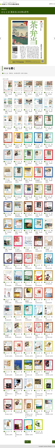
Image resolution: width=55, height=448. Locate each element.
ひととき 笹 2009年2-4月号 (39, 432)
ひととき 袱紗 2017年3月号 (38, 284)
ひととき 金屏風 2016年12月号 (18, 301)
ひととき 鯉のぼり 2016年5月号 (38, 318)
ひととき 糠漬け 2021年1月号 (28, 129)
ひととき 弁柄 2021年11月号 (28, 94)
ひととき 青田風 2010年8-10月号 (38, 413)
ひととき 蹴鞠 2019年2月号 (8, 215)
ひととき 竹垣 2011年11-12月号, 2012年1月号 (39, 394)
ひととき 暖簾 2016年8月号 (8, 318)
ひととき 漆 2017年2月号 (49, 283)
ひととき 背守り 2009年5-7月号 (29, 433)
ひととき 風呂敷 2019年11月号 (18, 180)
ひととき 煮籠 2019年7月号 (8, 198)
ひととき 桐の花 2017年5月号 (18, 284)
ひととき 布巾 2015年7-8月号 (8, 354)
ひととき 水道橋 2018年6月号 (38, 232)
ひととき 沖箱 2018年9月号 (8, 232)
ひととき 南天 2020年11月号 (49, 129)
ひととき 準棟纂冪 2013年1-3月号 (49, 373)
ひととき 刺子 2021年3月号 (8, 129)
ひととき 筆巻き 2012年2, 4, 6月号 (28, 393)
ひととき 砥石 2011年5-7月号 (8, 412)
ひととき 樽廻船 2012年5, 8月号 (18, 393)
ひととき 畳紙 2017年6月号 (8, 284)
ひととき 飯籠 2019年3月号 (49, 198)
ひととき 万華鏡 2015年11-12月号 (39, 336)
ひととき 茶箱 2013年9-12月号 (28, 374)
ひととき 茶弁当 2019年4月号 (38, 198)
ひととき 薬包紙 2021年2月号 (18, 129)
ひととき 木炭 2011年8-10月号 (49, 393)
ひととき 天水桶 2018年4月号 (8, 249)
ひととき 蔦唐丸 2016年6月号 (28, 318)
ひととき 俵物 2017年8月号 (38, 266)
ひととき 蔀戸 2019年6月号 (18, 198)
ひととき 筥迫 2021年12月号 (18, 94)
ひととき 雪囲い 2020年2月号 (38, 163)
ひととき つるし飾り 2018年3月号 (18, 249)
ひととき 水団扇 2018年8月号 (18, 232)
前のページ (0, 38)
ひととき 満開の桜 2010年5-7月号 (49, 412)
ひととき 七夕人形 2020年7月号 (38, 146)
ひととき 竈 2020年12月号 (39, 128)
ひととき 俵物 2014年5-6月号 (8, 373)
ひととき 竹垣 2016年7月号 (18, 318)
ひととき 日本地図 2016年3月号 (8, 335)
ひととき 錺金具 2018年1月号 (38, 249)
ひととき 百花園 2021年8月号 (8, 111)
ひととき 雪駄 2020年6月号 (49, 146)
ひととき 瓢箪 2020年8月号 (28, 146)
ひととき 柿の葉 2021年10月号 (38, 94)
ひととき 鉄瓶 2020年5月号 (8, 163)
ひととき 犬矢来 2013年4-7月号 (39, 373)
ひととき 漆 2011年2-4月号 (18, 411)
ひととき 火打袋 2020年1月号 (49, 163)
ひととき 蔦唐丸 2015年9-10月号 (49, 336)
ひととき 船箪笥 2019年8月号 (49, 180)
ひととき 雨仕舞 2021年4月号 (49, 111)
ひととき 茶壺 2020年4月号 (18, 163)
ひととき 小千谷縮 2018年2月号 (28, 249)
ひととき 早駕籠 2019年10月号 (28, 180)
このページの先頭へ (53, 441)
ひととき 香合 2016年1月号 (28, 335)
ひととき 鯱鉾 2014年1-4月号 (18, 373)
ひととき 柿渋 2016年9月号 (49, 301)
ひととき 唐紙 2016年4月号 (49, 318)
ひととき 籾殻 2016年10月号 (38, 301)
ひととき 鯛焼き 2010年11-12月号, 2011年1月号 (29, 414)
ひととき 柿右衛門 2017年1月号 (8, 301)
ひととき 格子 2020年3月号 (28, 163)
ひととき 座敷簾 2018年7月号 (28, 232)
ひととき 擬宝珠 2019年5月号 (28, 198)
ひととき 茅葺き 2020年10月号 (8, 146)
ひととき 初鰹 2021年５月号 (38, 111)
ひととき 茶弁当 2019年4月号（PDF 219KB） (16, 73)
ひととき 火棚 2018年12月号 (28, 215)
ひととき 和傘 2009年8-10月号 (18, 434)
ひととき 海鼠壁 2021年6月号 (28, 111)
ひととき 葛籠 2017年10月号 (18, 266)
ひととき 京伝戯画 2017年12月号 (49, 249)
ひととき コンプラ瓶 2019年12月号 (8, 180)
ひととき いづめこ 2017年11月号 (8, 266)
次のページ (54, 38)
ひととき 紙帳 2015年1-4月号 (29, 354)
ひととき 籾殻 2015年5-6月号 (18, 354)
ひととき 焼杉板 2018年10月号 (49, 215)
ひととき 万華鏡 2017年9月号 (28, 266)
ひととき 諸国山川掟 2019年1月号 (18, 215)
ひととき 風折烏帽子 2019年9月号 (38, 180)
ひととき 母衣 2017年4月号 (28, 284)
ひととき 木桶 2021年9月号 (49, 94)
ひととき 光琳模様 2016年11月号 (28, 301)
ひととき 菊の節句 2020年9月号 (18, 146)
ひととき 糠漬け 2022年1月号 (8, 94)
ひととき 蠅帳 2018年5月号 (49, 232)
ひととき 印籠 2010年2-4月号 (8, 433)
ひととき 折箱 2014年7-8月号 (49, 354)
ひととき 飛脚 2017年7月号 (49, 266)
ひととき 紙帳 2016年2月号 (18, 335)
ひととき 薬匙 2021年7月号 (18, 111)
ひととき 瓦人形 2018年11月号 (38, 215)
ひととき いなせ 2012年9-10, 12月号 (8, 393)
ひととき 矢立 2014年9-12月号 (38, 355)
